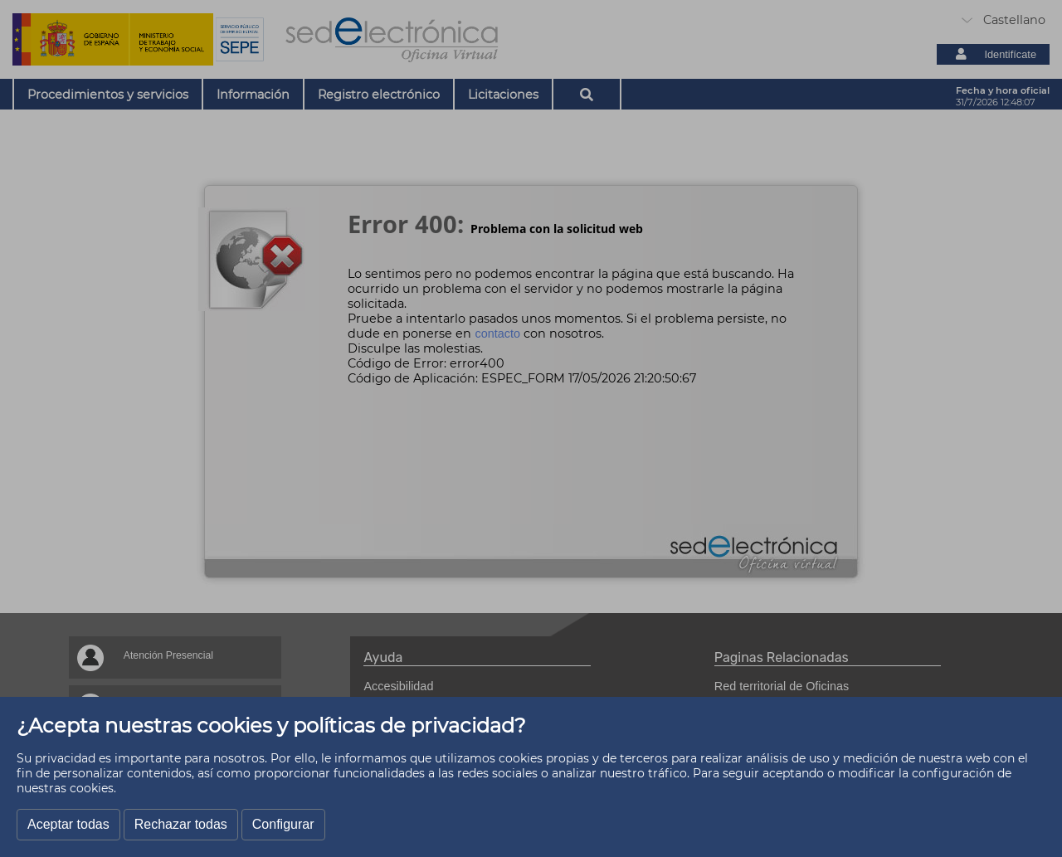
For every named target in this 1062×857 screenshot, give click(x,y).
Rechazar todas (180, 824)
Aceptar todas (68, 824)
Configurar (283, 824)
